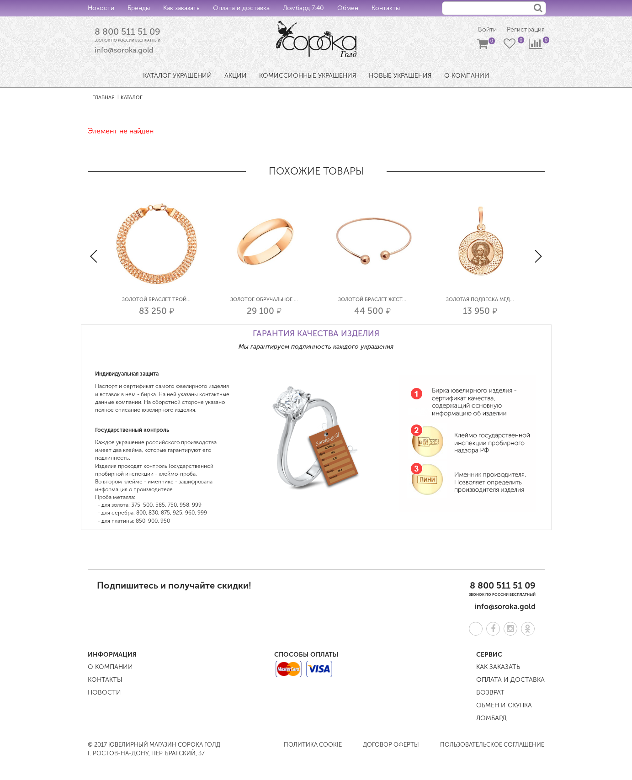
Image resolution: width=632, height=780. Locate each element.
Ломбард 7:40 (303, 8)
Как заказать (181, 8)
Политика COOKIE (313, 744)
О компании (110, 667)
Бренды (138, 8)
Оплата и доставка (241, 8)
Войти (487, 30)
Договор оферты (391, 744)
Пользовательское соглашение (492, 744)
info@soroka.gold (124, 50)
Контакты (386, 8)
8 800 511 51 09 (127, 31)
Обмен (347, 8)
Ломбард (491, 718)
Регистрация (526, 30)
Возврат (490, 692)
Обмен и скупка (504, 705)
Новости (101, 8)
